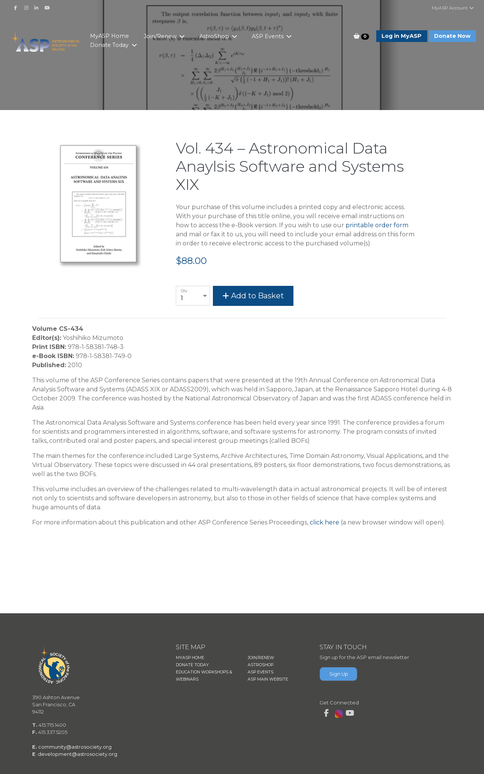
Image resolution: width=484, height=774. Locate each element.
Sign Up (338, 674)
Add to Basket (253, 295)
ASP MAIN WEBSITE (268, 679)
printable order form (377, 225)
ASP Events (276, 36)
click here (324, 522)
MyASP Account (453, 8)
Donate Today (118, 45)
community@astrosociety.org (75, 747)
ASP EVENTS (260, 672)
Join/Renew (169, 36)
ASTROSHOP (260, 664)
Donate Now (452, 36)
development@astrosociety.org (77, 754)
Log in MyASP (402, 36)
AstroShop (223, 36)
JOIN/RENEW (261, 657)
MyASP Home (117, 36)
